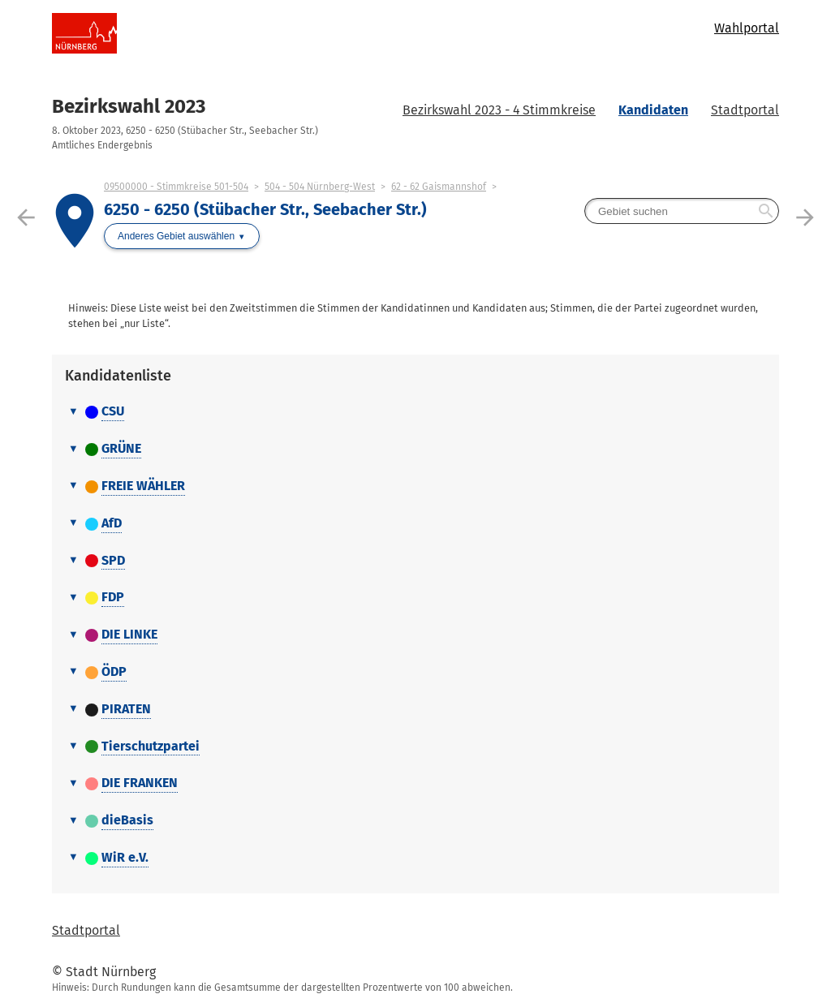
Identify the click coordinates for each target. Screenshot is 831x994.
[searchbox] (681, 211)
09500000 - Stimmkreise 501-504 (176, 186)
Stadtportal (745, 110)
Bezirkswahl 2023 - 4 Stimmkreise (499, 110)
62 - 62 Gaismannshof (438, 186)
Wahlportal (746, 28)
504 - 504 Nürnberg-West (320, 186)
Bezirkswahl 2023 (128, 106)
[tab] (415, 412)
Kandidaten (653, 110)
